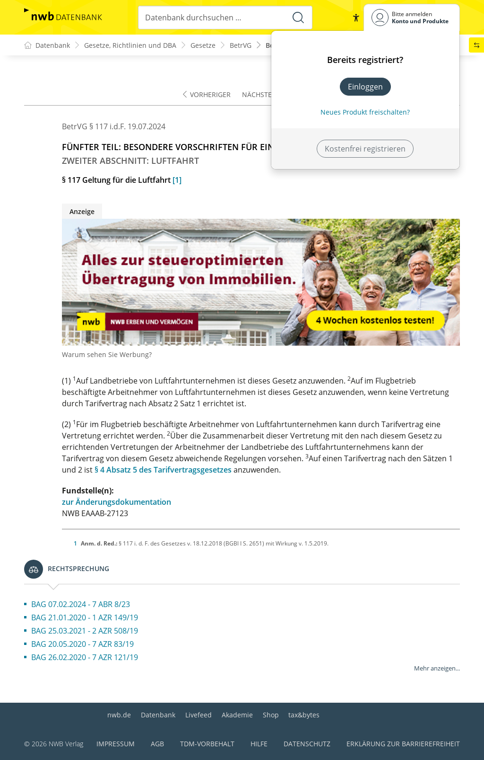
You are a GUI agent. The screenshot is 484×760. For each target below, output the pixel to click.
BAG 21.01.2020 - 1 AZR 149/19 (84, 617)
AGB (157, 743)
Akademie (237, 714)
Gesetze (203, 45)
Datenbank (158, 714)
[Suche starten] (298, 17)
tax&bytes (304, 714)
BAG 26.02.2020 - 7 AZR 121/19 (84, 657)
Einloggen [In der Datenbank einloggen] (365, 86)
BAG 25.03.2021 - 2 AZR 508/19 (84, 631)
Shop (271, 714)
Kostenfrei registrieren (365, 148)
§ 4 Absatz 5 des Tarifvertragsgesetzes (163, 470)
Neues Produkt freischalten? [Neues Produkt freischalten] (365, 111)
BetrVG (240, 45)
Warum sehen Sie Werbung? (107, 354)
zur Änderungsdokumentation (116, 502)
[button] (355, 17)
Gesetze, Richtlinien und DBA (130, 45)
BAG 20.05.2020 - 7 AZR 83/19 (82, 644)
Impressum (115, 743)
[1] (177, 180)
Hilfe (259, 743)
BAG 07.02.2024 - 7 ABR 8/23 (80, 604)
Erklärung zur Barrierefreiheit (403, 743)
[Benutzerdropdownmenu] (411, 17)
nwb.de (119, 714)
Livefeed (198, 714)
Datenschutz (307, 743)
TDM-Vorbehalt (207, 743)
